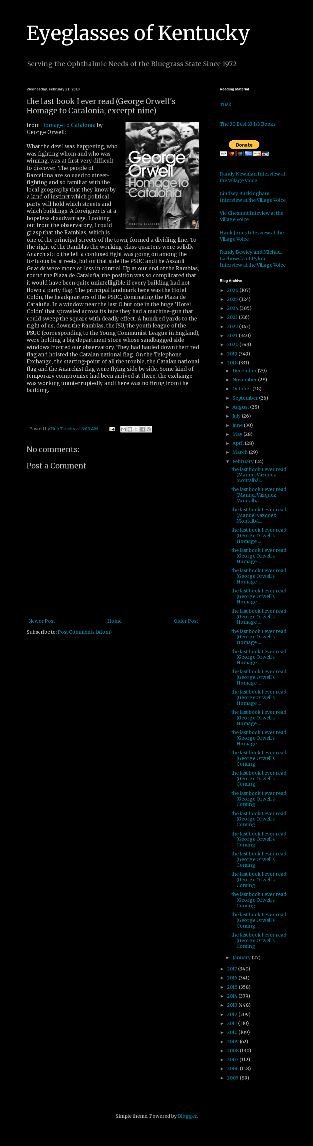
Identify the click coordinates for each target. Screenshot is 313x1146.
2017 (232, 969)
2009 (233, 1042)
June (238, 425)
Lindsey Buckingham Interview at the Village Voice (253, 197)
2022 (233, 326)
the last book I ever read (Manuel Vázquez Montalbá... (258, 475)
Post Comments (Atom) (85, 632)
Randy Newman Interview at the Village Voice (252, 177)
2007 (233, 1060)
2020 (233, 344)
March (240, 452)
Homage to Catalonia (68, 125)
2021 (233, 335)
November (245, 380)
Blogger (187, 1116)
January (242, 957)
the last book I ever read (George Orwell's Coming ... (258, 758)
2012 (232, 1014)
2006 (233, 1069)
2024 (233, 308)
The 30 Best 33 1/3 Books (248, 124)
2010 (232, 1032)
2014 (232, 996)
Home (114, 621)
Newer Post (41, 621)
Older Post (186, 621)
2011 (232, 1023)
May (237, 434)
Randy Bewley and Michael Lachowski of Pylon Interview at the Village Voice (253, 258)
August (241, 407)
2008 (233, 1051)
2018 (233, 363)
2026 (233, 290)
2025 (233, 299)
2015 (233, 987)
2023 (233, 317)
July (237, 416)
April (238, 443)
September (245, 398)
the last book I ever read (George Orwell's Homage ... (258, 535)
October (242, 389)
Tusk (225, 104)
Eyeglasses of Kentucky (138, 33)
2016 (232, 978)
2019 (232, 354)
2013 (232, 1005)
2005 (233, 1078)
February (243, 461)
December (245, 371)
